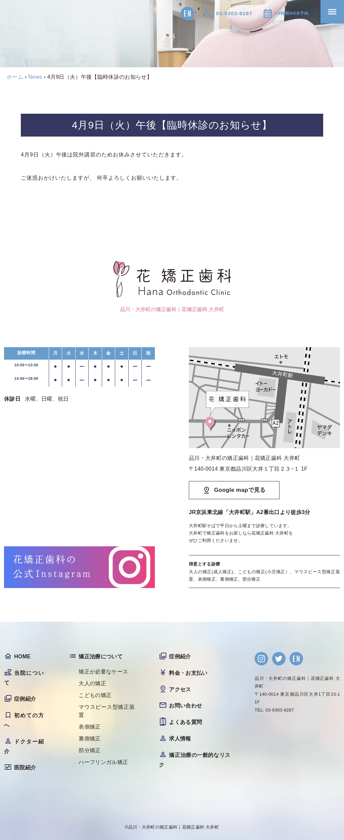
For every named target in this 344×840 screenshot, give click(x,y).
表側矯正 (89, 727)
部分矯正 (89, 750)
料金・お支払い (188, 673)
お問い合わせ (185, 705)
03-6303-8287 (224, 13)
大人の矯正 (92, 683)
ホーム (15, 77)
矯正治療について (101, 656)
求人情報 (180, 738)
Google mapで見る (239, 490)
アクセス (180, 689)
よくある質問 (185, 722)
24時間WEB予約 (287, 13)
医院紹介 (25, 767)
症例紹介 (25, 699)
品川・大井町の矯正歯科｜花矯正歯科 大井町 (173, 827)
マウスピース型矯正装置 (107, 711)
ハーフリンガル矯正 (103, 762)
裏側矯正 (89, 738)
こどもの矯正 (95, 695)
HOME (22, 656)
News (35, 77)
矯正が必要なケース (103, 671)
